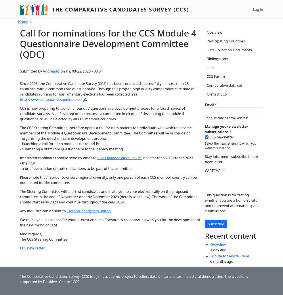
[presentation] (238, 183)
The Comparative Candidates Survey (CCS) (120, 9)
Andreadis (51, 71)
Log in (258, 9)
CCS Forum (216, 76)
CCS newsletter (32, 248)
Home (23, 21)
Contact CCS (217, 94)
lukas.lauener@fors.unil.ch (120, 157)
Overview (214, 32)
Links (211, 67)
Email (209, 104)
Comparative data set (224, 85)
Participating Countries (226, 41)
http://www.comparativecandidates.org (52, 99)
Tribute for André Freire (229, 256)
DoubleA (50, 281)
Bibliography (217, 58)
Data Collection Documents (229, 50)
